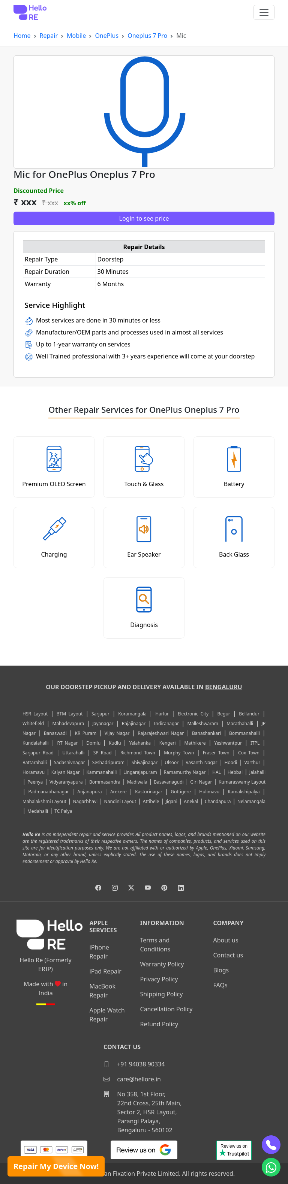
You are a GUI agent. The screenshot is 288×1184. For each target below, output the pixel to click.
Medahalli (37, 811)
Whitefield (33, 723)
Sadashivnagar (69, 762)
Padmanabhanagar (48, 791)
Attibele (151, 801)
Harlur (162, 714)
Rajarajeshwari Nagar (161, 733)
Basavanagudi (168, 782)
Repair (49, 35)
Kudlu (116, 743)
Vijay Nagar (117, 733)
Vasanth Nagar (201, 762)
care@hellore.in (132, 1079)
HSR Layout (35, 714)
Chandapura (218, 801)
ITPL (255, 743)
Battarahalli (34, 762)
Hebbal (235, 772)
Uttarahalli (73, 753)
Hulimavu (209, 791)
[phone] (271, 1144)
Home (22, 35)
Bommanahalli (244, 733)
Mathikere (195, 743)
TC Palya (63, 811)
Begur (223, 714)
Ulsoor (171, 762)
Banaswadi (55, 733)
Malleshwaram (202, 723)
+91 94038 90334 (134, 1064)
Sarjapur (101, 714)
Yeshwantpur (228, 743)
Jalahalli (257, 772)
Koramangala (132, 714)
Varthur (252, 762)
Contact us (228, 955)
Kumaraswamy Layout (242, 782)
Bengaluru (223, 687)
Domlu (94, 743)
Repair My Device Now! (56, 1166)
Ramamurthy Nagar (185, 772)
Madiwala (137, 782)
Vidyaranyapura (66, 782)
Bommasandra (104, 782)
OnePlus (106, 35)
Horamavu (33, 772)
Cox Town (249, 753)
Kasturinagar (148, 791)
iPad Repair (106, 971)
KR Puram (85, 733)
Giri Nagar (201, 782)
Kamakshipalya (244, 791)
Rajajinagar (134, 723)
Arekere (118, 791)
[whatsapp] (271, 1167)
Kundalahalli (35, 743)
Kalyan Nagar (65, 772)
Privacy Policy (159, 979)
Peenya (35, 782)
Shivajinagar (145, 762)
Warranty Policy (162, 964)
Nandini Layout (120, 801)
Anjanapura (89, 791)
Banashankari (206, 733)
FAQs (220, 985)
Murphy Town (179, 753)
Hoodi (231, 762)
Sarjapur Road (38, 753)
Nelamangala (251, 801)
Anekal (191, 801)
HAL (216, 772)
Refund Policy (159, 1024)
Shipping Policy (161, 994)
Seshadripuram (108, 762)
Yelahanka (140, 743)
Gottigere (180, 791)
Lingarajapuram (140, 772)
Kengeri (167, 743)
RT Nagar (67, 743)
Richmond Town (137, 753)
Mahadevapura (68, 723)
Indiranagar (166, 723)
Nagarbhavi (85, 801)
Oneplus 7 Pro (147, 35)
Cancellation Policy (166, 1009)
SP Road (102, 753)
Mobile (76, 35)
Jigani (171, 801)
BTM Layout (70, 714)
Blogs (221, 970)
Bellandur (249, 714)
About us (225, 940)
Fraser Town (216, 753)
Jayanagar (103, 723)
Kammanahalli (101, 772)
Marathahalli (239, 723)
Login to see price (144, 218)
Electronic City (193, 714)
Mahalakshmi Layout (44, 801)
